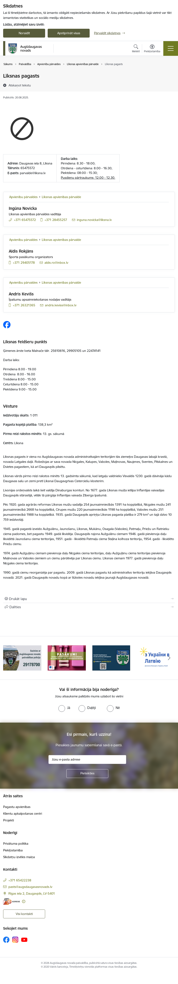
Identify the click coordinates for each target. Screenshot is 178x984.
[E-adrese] (11, 901)
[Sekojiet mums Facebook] (6, 940)
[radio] (64, 707)
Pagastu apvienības (16, 807)
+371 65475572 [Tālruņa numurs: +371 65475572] (25, 220)
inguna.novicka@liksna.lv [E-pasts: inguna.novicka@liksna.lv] (94, 220)
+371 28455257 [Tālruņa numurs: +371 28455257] (55, 220)
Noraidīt (24, 33)
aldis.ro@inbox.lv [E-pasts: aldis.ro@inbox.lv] (56, 263)
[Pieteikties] (87, 773)
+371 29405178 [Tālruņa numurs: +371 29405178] (24, 263)
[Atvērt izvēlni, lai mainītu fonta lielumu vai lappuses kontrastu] (152, 49)
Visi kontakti (24, 914)
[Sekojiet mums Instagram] (15, 940)
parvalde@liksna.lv (33, 173)
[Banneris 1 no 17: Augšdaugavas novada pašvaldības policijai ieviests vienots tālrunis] (22, 658)
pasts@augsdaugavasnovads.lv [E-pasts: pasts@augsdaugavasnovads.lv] (30, 887)
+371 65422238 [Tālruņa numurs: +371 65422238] (19, 880)
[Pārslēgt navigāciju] (170, 48)
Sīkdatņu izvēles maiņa (19, 857)
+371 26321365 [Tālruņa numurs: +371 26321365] (24, 305)
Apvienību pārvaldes (23, 197)
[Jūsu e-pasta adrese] (87, 759)
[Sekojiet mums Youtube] (24, 939)
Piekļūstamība (13, 850)
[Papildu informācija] (23, 901)
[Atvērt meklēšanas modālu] (136, 49)
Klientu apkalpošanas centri (22, 814)
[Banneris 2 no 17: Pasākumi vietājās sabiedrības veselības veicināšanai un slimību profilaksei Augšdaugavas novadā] (67, 658)
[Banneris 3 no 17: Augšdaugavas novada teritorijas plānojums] (111, 658)
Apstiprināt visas (68, 33)
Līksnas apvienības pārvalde (61, 197)
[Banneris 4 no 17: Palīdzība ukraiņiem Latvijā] (156, 658)
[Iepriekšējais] (9, 658)
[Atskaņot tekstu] (20, 85)
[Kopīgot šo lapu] (89, 607)
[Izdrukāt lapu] (89, 599)
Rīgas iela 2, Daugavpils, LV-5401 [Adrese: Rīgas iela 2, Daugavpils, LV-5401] (31, 893)
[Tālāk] (169, 658)
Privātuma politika (15, 844)
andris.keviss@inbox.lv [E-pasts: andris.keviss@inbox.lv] (60, 305)
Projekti (8, 820)
